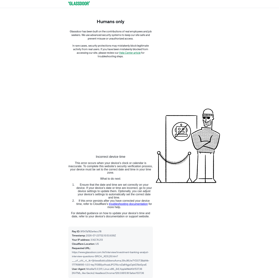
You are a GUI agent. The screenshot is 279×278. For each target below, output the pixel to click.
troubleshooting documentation (128, 203)
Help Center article (130, 52)
